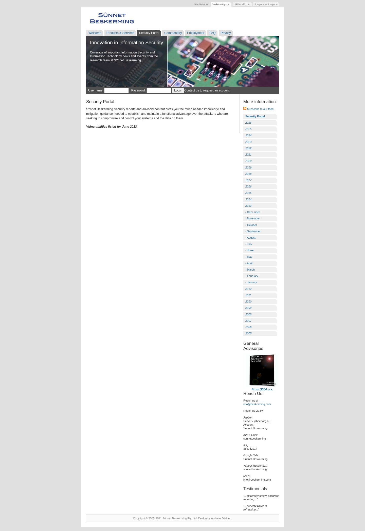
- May (248, 256)
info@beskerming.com (257, 404)
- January (251, 282)
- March (250, 269)
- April (248, 263)
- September (253, 231)
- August (250, 237)
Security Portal (149, 33)
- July (248, 243)
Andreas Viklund (221, 518)
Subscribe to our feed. (258, 108)
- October (251, 224)
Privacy (226, 33)
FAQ (212, 33)
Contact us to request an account (206, 90)
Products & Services (120, 33)
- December (252, 212)
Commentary (173, 33)
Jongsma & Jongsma (266, 4)
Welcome (94, 33)
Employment (195, 33)
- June (249, 250)
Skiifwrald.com (242, 4)
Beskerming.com (221, 4)
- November (252, 218)
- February (251, 275)
